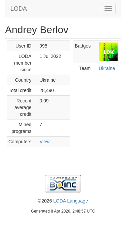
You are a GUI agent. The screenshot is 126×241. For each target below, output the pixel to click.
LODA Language (70, 201)
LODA (18, 8)
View (44, 141)
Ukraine (107, 68)
